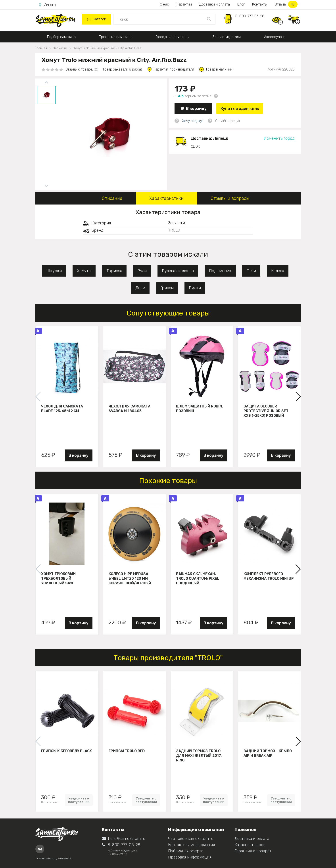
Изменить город (279, 138)
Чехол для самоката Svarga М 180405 (129, 408)
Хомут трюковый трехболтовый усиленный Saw (58, 578)
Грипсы (167, 287)
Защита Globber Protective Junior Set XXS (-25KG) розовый (266, 410)
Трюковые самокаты (115, 37)
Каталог (96, 19)
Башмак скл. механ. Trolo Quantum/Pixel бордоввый (197, 578)
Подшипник (220, 270)
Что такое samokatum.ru (190, 839)
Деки (140, 287)
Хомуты (84, 270)
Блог (241, 4)
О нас (164, 4)
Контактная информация (191, 845)
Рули (142, 270)
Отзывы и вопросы (230, 198)
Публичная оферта (185, 851)
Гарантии (184, 4)
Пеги (251, 270)
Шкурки (54, 270)
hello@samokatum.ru (123, 839)
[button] (298, 396)
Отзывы (286, 4)
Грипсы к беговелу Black (66, 751)
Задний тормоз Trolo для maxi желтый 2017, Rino (199, 755)
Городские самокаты (172, 37)
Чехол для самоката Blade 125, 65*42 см (62, 408)
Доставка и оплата (251, 839)
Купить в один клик (240, 108)
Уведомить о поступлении (78, 800)
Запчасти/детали (227, 37)
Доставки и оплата (214, 4)
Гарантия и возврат (252, 851)
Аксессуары (274, 37)
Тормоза (114, 270)
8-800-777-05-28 (249, 16)
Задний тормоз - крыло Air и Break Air (268, 753)
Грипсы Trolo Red (127, 751)
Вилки (195, 287)
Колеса (277, 270)
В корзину (193, 108)
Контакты (259, 4)
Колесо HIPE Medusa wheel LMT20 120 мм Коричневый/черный (130, 578)
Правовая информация (189, 857)
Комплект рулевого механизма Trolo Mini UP (269, 576)
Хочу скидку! (192, 121)
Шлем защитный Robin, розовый (199, 408)
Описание (112, 198)
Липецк (47, 5)
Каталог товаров (249, 845)
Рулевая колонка (178, 270)
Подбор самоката (61, 37)
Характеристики (166, 198)
